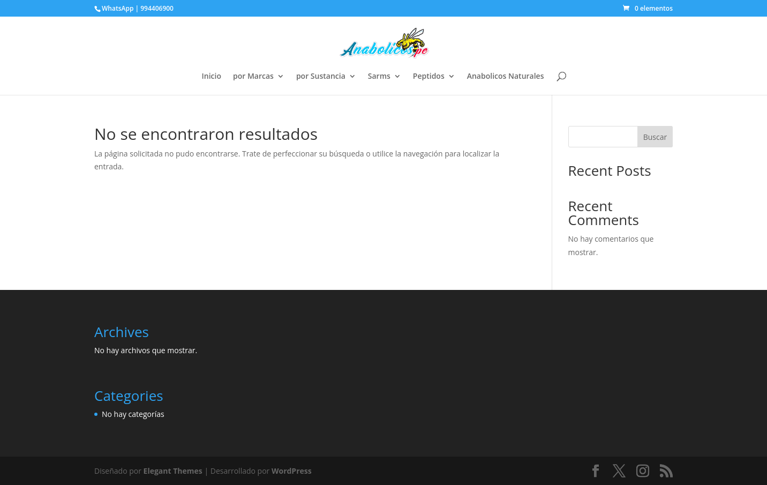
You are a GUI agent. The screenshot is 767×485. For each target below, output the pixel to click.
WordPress (292, 471)
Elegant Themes (173, 471)
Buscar (655, 137)
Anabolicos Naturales (505, 76)
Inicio (211, 76)
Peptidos (429, 76)
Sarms (379, 76)
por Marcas (253, 76)
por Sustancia (320, 76)
